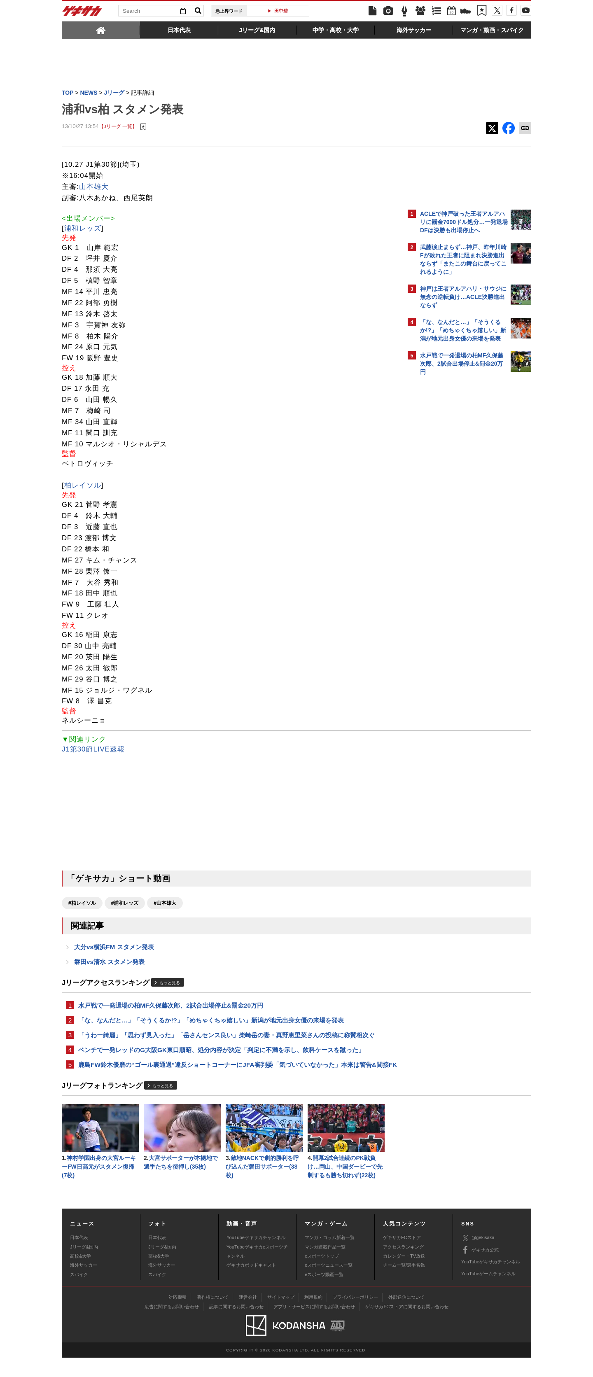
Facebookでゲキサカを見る (454, 521)
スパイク (79, 1293)
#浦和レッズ (125, 904)
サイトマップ (280, 1316)
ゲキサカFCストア (402, 1256)
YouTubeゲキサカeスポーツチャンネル (257, 1271)
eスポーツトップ (322, 1275)
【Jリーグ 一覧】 (118, 127)
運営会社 (248, 1316)
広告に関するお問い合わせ (172, 1325)
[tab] (101, 29)
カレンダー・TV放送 (404, 1275)
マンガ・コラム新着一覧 (330, 1256)
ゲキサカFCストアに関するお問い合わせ (406, 1325)
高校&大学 (80, 1275)
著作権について (213, 1316)
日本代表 (79, 1256)
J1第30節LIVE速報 (93, 750)
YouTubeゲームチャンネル (488, 1293)
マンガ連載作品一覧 (325, 1266)
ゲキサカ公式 (480, 1269)
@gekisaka (478, 1257)
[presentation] (101, 29)
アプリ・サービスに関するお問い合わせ (314, 1325)
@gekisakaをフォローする (453, 504)
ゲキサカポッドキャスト (251, 1284)
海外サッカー (83, 1284)
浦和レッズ (82, 229)
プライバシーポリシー (355, 1316)
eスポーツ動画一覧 (324, 1293)
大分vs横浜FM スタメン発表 (114, 948)
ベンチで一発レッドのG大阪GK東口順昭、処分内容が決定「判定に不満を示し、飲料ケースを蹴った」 (221, 1056)
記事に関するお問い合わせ (236, 1325)
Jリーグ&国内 (84, 1266)
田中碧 (281, 10)
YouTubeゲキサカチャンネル (255, 1256)
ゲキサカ (82, 13)
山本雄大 (94, 187)
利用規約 (313, 1316)
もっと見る (169, 986)
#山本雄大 (165, 904)
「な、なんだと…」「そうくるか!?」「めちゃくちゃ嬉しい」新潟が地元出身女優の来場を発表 (211, 1024)
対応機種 (177, 1316)
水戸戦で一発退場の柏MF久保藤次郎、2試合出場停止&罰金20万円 (170, 1009)
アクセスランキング (403, 1266)
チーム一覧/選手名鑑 (404, 1284)
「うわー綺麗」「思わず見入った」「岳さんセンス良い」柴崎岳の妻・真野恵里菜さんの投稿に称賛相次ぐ (226, 1040)
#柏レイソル (82, 904)
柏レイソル (82, 486)
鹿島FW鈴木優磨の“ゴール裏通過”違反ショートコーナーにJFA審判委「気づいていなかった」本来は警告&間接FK (230, 1076)
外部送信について (406, 1316)
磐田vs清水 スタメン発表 (109, 964)
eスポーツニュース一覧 (329, 1284)
